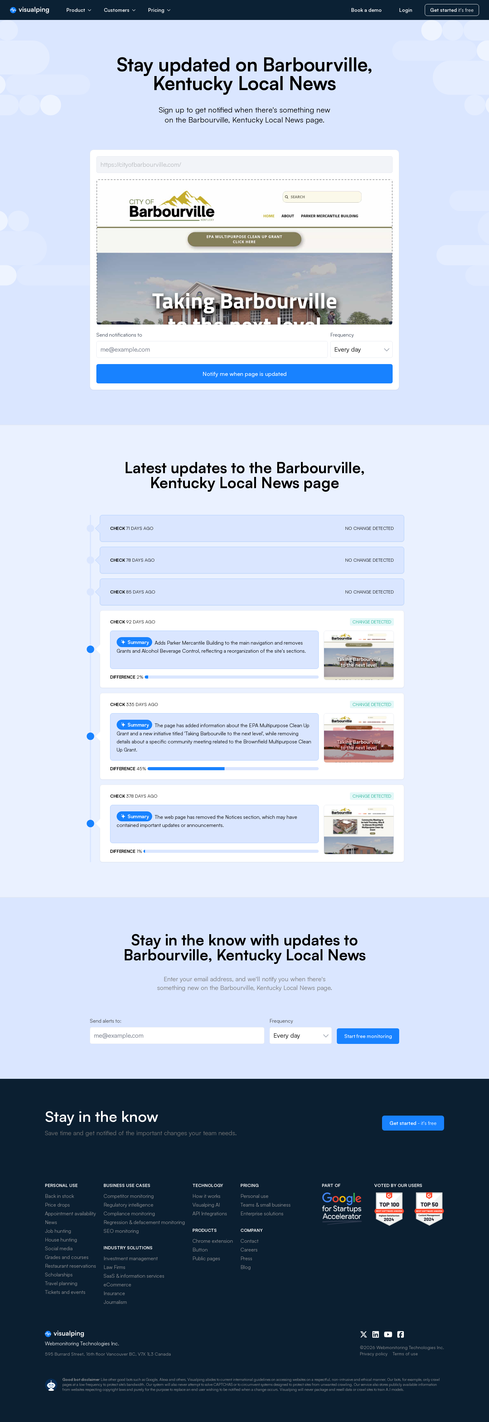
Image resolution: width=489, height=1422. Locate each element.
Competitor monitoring (129, 1196)
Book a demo (366, 10)
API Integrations (209, 1213)
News (51, 1222)
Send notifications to (119, 335)
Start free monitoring (368, 1036)
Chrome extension (212, 1241)
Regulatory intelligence (128, 1205)
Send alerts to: (105, 1021)
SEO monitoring (121, 1231)
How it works (206, 1196)
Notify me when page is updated (244, 373)
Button (200, 1250)
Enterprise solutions (261, 1213)
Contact (249, 1241)
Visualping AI (206, 1205)
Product (78, 10)
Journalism (115, 1302)
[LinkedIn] (375, 1334)
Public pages (206, 1258)
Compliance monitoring (129, 1213)
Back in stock (59, 1196)
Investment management (131, 1258)
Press (246, 1258)
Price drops (57, 1205)
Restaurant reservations (70, 1266)
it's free (452, 10)
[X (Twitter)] (363, 1334)
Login (405, 10)
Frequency (342, 335)
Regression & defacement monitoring (144, 1222)
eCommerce (117, 1284)
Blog (245, 1267)
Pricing (159, 10)
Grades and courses (67, 1257)
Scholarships (59, 1274)
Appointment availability (70, 1213)
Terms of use (405, 1353)
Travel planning (61, 1283)
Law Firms (114, 1267)
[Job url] (244, 164)
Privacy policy (374, 1353)
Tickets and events (65, 1292)
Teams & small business (265, 1205)
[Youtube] (388, 1334)
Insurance (114, 1293)
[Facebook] (400, 1334)
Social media (59, 1248)
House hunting (61, 1240)
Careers (249, 1250)
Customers (120, 10)
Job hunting (58, 1231)
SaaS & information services (134, 1276)
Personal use (254, 1196)
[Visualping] (29, 10)
